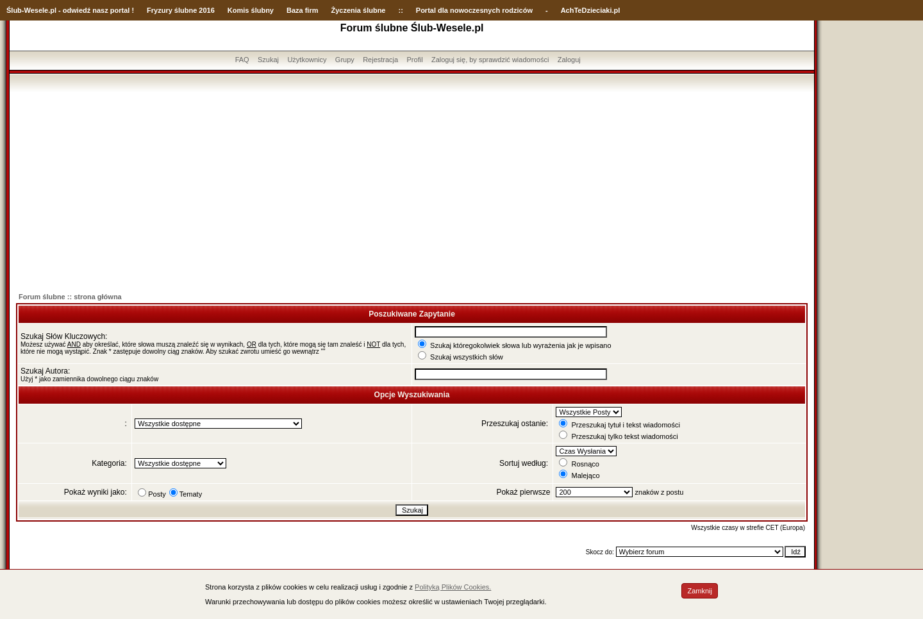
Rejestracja (380, 59)
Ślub (14, 10)
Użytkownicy (306, 59)
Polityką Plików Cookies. (453, 587)
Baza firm (303, 10)
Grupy (344, 59)
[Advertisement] (412, 187)
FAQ (242, 59)
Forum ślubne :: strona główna (70, 297)
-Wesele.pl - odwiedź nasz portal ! (78, 10)
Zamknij (699, 591)
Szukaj (268, 59)
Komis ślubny (251, 10)
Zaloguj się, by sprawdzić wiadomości (490, 59)
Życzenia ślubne (358, 10)
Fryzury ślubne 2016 (181, 10)
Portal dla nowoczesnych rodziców (474, 10)
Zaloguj (569, 59)
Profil (415, 59)
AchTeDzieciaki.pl (590, 10)
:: (400, 10)
